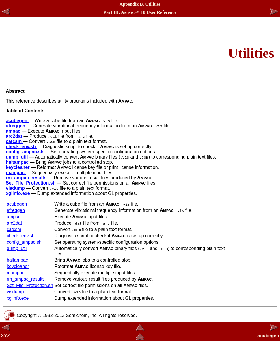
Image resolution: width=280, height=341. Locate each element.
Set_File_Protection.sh (30, 285)
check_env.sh (21, 235)
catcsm (14, 229)
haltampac (17, 260)
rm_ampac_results (26, 279)
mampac (15, 272)
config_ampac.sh (24, 242)
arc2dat (14, 223)
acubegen (17, 204)
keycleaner (18, 266)
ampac (13, 216)
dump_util (17, 248)
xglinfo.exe (18, 298)
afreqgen (16, 210)
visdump (15, 291)
